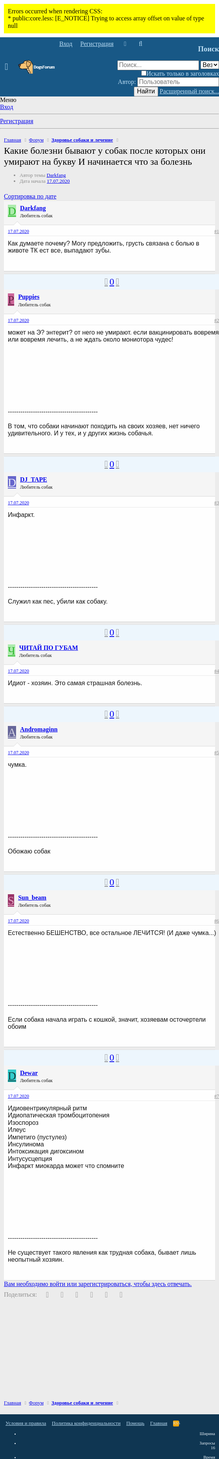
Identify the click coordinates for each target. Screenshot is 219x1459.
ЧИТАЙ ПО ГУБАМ (48, 647)
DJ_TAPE (33, 479)
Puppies (28, 296)
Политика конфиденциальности (86, 1423)
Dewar (29, 1073)
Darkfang (56, 175)
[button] (9, 67)
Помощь (135, 1423)
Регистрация (16, 121)
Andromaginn (39, 729)
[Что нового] (125, 44)
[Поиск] (140, 44)
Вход (6, 107)
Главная (159, 1423)
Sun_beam (32, 897)
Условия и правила (25, 1423)
